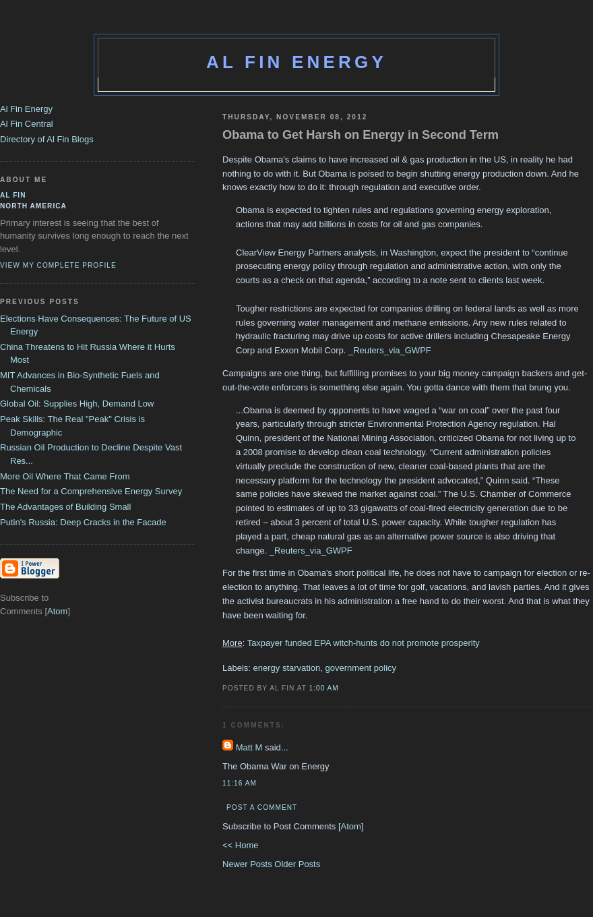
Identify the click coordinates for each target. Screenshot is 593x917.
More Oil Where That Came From (65, 476)
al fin (13, 195)
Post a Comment (261, 807)
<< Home (240, 845)
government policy (361, 668)
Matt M (249, 747)
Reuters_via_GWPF (392, 350)
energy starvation (287, 668)
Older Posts (297, 864)
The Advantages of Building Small (65, 507)
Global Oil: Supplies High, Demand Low (77, 403)
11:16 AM (239, 783)
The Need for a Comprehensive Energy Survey (91, 491)
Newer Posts (248, 864)
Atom (351, 826)
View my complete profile (58, 265)
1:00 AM (324, 688)
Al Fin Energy (296, 62)
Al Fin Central (26, 124)
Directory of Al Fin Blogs (47, 139)
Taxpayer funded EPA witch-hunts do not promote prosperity (363, 643)
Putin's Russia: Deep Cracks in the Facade (83, 522)
